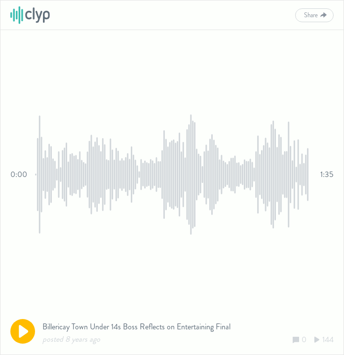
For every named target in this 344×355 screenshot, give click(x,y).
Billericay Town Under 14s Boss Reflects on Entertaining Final (136, 326)
